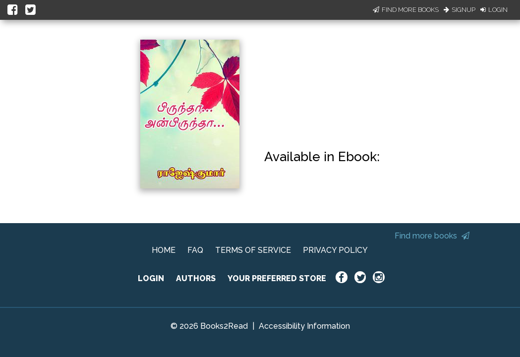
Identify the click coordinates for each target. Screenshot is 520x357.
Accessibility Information (304, 326)
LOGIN (151, 278)
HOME (163, 250)
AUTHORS (196, 278)
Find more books (432, 235)
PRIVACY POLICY (335, 250)
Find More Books (406, 9)
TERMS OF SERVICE (253, 250)
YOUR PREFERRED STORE (277, 278)
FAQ (195, 250)
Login (494, 9)
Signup (459, 9)
